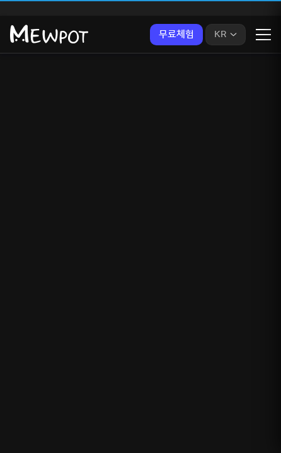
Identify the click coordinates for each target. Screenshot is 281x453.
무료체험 (176, 34)
